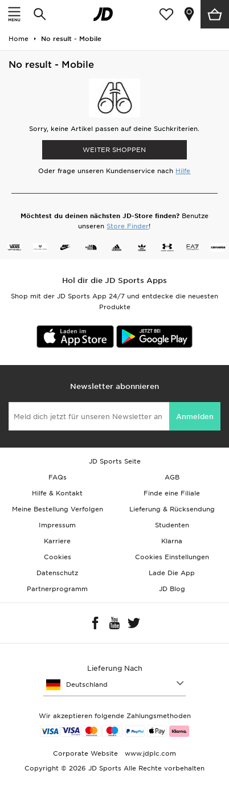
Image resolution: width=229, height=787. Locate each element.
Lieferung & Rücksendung (172, 509)
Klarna (171, 541)
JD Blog (172, 589)
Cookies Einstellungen (172, 557)
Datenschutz (57, 573)
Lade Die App (172, 573)
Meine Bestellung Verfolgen (57, 509)
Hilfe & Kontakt (57, 493)
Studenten (172, 525)
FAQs (57, 477)
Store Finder (128, 226)
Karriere (57, 541)
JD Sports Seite (115, 461)
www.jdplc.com (149, 753)
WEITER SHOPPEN (114, 150)
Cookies (57, 557)
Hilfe (182, 171)
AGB (172, 477)
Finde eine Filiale (172, 493)
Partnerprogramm (57, 589)
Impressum (57, 525)
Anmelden (195, 416)
